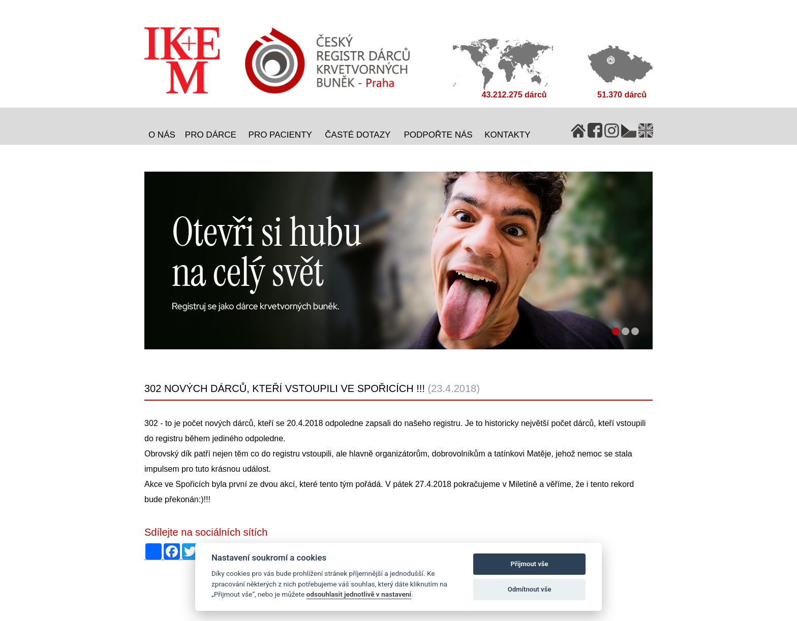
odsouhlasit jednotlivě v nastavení (358, 594)
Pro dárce (210, 135)
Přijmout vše (529, 564)
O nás (161, 135)
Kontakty (507, 135)
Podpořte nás (438, 135)
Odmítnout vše (529, 589)
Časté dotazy (357, 135)
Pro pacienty (280, 135)
